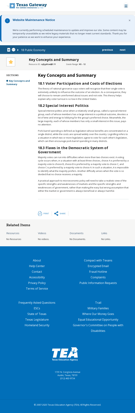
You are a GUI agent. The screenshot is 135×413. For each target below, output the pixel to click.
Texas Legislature (37, 319)
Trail (98, 303)
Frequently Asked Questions (36, 303)
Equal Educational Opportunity (98, 319)
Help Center (37, 266)
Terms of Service (37, 288)
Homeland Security (37, 325)
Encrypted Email (98, 266)
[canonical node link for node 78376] (9, 50)
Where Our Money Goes (98, 314)
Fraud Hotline (98, 272)
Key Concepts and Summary (18, 82)
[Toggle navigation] (126, 6)
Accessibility (37, 277)
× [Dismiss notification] (130, 20)
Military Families (98, 308)
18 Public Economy (33, 50)
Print (46, 213)
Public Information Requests (98, 283)
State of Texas (36, 314)
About (37, 260)
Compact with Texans (98, 260)
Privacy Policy (37, 283)
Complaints (98, 277)
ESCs (37, 308)
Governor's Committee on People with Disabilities (98, 328)
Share (63, 213)
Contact (37, 272)
